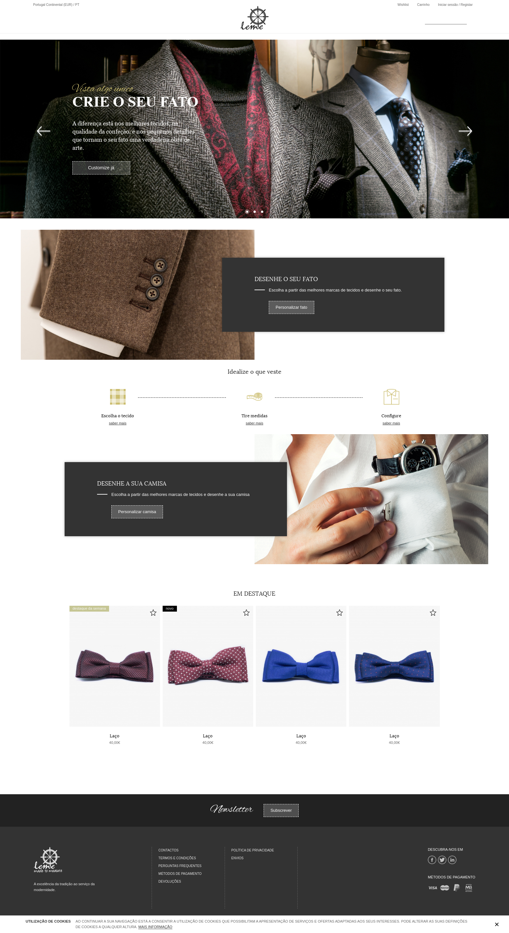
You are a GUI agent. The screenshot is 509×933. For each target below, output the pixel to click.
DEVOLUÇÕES (169, 881)
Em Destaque (254, 593)
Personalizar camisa (137, 511)
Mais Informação (155, 927)
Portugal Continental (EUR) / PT (56, 4)
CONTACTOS (168, 850)
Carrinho (423, 4)
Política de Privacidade (252, 850)
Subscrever (281, 810)
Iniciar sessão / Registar (455, 4)
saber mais (118, 423)
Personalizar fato (291, 307)
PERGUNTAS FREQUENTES (180, 866)
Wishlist (402, 4)
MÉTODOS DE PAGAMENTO (180, 873)
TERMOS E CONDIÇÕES (177, 858)
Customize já (101, 167)
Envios (237, 858)
